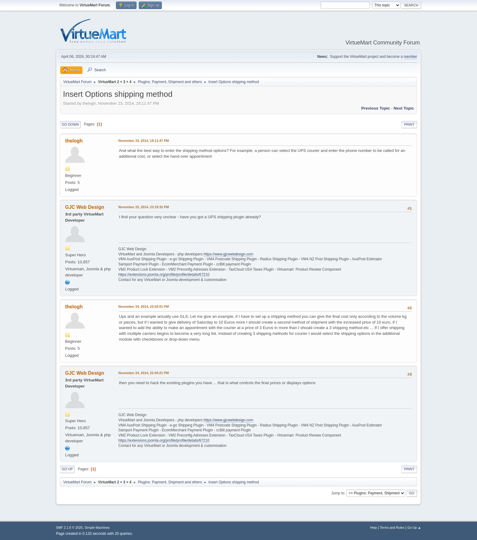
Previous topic (375, 108)
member (410, 56)
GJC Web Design (84, 207)
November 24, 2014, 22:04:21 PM (143, 373)
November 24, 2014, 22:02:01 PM (143, 306)
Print (409, 124)
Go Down (70, 124)
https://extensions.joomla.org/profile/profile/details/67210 (163, 274)
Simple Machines (97, 527)
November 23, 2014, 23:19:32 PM (143, 207)
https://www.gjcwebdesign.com (228, 254)
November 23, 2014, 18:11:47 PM (143, 140)
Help (373, 527)
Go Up (67, 469)
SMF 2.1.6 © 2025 (69, 527)
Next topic (404, 108)
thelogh (74, 140)
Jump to (337, 493)
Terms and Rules (392, 527)
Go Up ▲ (414, 527)
